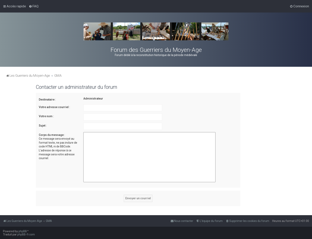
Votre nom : (46, 116)
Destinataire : (47, 99)
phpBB (23, 231)
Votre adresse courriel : (54, 107)
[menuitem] (34, 6)
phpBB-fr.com (26, 234)
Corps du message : (52, 134)
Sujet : (43, 125)
